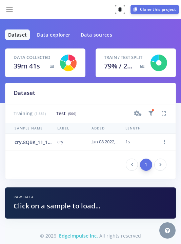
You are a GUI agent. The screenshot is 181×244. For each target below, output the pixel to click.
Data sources (96, 35)
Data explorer (54, 35)
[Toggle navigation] (9, 9)
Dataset (17, 35)
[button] (138, 113)
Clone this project (155, 9)
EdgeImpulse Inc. (78, 235)
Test (66, 113)
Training (30, 113)
